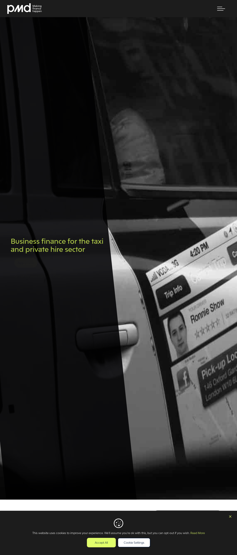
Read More (197, 533)
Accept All (101, 542)
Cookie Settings (134, 542)
